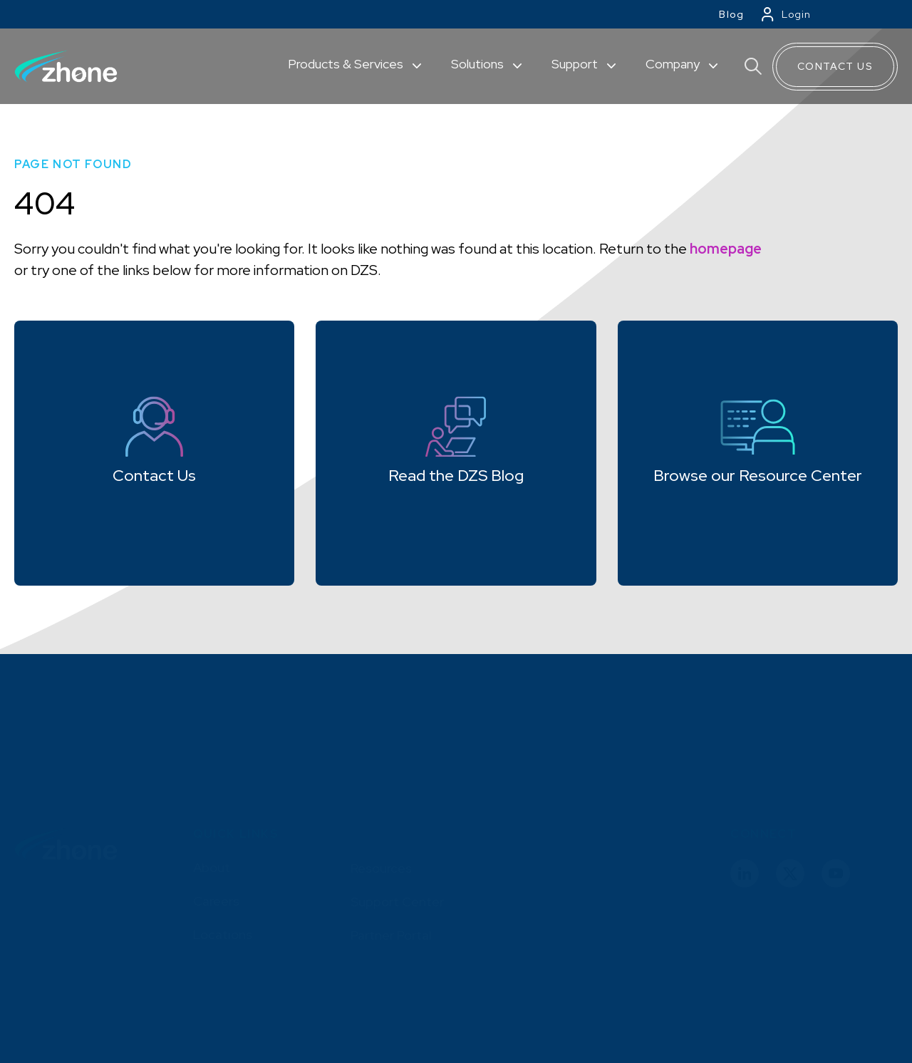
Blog (732, 14)
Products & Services (347, 64)
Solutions (479, 64)
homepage (726, 248)
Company (674, 64)
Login (796, 14)
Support (576, 64)
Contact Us (835, 66)
